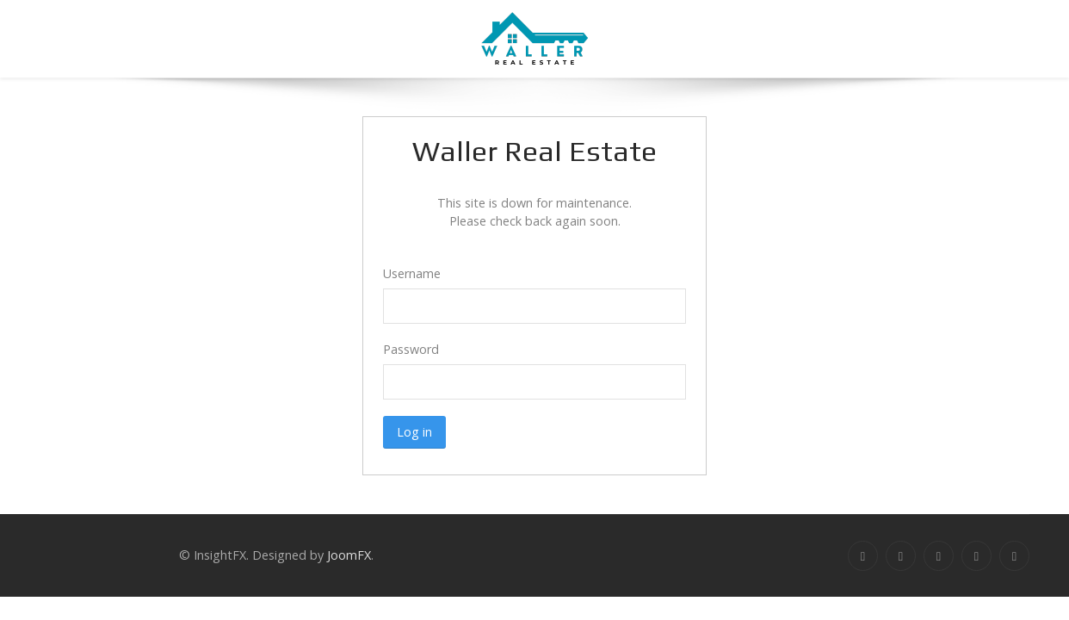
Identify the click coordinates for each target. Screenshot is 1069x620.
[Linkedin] (976, 556)
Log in (414, 432)
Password (411, 349)
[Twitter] (901, 556)
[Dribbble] (1014, 556)
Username (412, 273)
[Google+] (939, 556)
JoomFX (349, 555)
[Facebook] (863, 556)
